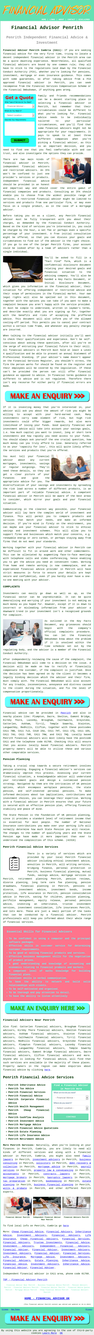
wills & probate (15, 1188)
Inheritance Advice (76, 1260)
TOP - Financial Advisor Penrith (25, 1279)
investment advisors (46, 1159)
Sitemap (5, 1309)
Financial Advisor (45, 1249)
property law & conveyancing (53, 1170)
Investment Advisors (32, 1235)
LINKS (52, 20)
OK (61, 1333)
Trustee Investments (48, 1242)
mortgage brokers (15, 1177)
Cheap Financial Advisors (39, 1239)
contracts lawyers (56, 1174)
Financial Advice (78, 1242)
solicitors (43, 1163)
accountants (11, 1174)
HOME (44, 20)
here (47, 1069)
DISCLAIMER (84, 20)
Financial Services (76, 1239)
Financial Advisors (59, 1231)
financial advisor (31, 82)
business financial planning (53, 1184)
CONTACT (71, 20)
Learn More (49, 1333)
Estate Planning (46, 1260)
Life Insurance (14, 1257)
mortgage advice (49, 1166)
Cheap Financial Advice (27, 1231)
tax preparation (14, 1181)
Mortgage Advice (43, 1257)
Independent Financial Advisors (65, 1246)
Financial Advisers (16, 1260)
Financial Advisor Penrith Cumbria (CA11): (33, 50)
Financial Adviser (15, 1249)
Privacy (89, 1309)
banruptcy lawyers (59, 1177)
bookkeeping (54, 1181)
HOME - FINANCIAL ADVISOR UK (47, 1298)
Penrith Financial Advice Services (38, 1077)
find (14, 1026)
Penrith (66, 713)
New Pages (15, 1309)
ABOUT (61, 20)
